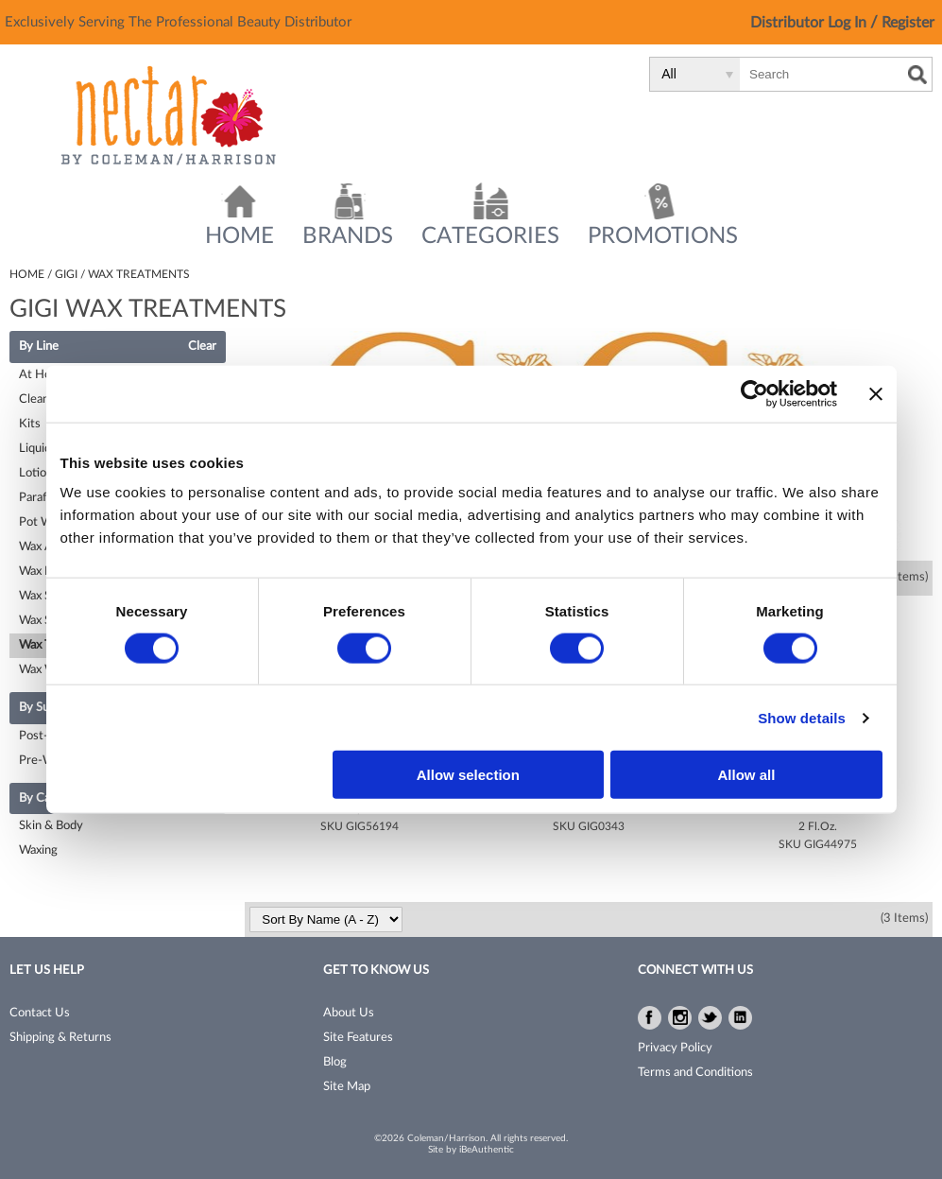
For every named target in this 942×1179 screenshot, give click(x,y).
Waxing (38, 850)
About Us (348, 1013)
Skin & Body (51, 826)
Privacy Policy (675, 1048)
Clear (202, 346)
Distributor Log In (810, 22)
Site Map (346, 1087)
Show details (802, 717)
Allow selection (468, 775)
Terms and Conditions (695, 1072)
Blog (335, 1062)
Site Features (358, 1038)
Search (917, 74)
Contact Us (39, 1013)
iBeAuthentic (486, 1149)
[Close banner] (875, 393)
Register (908, 22)
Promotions (663, 236)
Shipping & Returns (60, 1038)
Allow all (747, 775)
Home (239, 236)
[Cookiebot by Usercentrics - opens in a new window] (754, 393)
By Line (39, 346)
